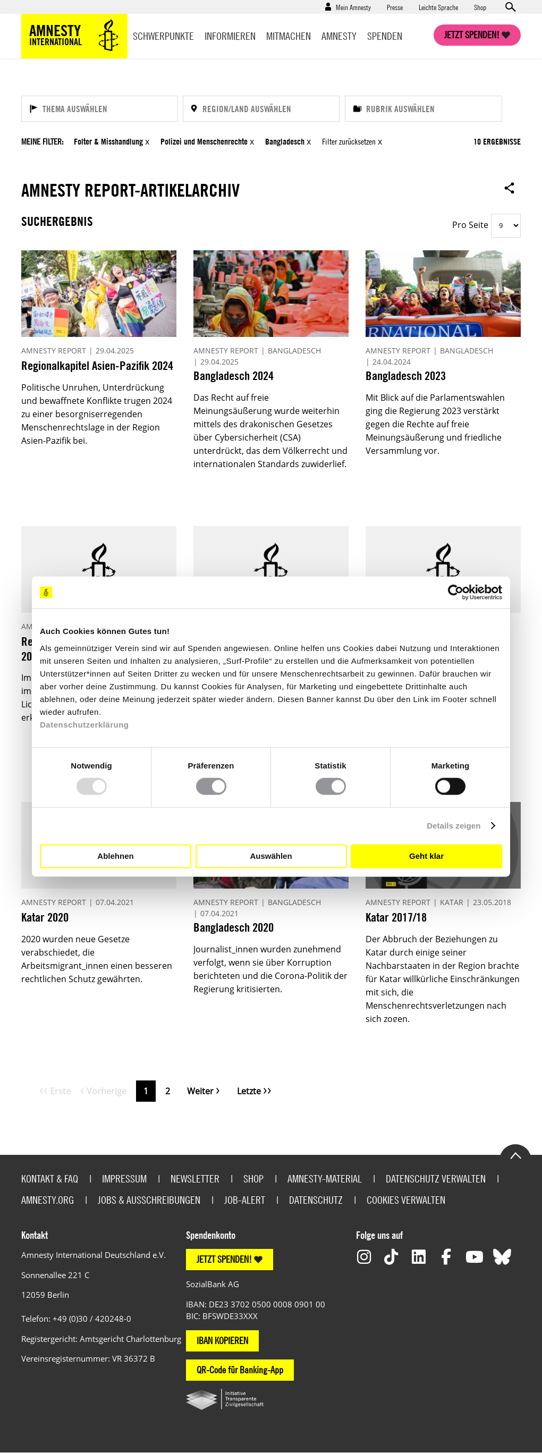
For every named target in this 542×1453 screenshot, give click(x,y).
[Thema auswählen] (99, 109)
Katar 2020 (45, 917)
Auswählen (271, 855)
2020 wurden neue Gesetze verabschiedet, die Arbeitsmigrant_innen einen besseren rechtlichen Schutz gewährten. (96, 959)
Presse (395, 7)
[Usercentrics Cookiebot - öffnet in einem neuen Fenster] (455, 593)
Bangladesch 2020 (233, 927)
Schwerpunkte (163, 36)
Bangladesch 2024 (233, 375)
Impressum (124, 1178)
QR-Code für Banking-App (240, 1369)
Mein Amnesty (353, 7)
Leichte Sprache (438, 7)
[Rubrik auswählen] (423, 109)
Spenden (384, 36)
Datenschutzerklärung (84, 724)
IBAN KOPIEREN (222, 1340)
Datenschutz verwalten (436, 1178)
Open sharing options (509, 187)
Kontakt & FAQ (49, 1178)
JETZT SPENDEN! (224, 1259)
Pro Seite (470, 225)
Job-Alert (244, 1199)
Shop (480, 7)
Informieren (230, 36)
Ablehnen (115, 855)
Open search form (510, 7)
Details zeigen (453, 825)
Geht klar (426, 855)
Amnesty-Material (324, 1178)
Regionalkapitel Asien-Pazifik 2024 (97, 365)
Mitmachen (288, 36)
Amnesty (339, 36)
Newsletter (195, 1178)
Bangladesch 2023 (406, 375)
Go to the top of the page (515, 1154)
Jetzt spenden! (471, 34)
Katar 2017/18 (396, 917)
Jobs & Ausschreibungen (149, 1199)
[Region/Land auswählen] (261, 109)
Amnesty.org (47, 1199)
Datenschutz (316, 1199)
